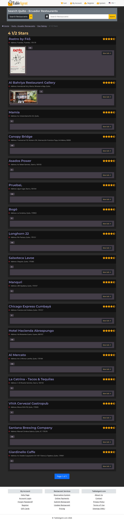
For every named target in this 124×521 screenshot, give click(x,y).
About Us (99, 495)
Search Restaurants (19, 16)
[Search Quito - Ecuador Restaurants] (79, 16)
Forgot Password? (25, 502)
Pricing (62, 508)
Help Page (25, 495)
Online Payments (62, 498)
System (101, 3)
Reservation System (62, 495)
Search (112, 17)
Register (89, 3)
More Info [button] (107, 53)
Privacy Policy (98, 502)
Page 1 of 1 (62, 476)
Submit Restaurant (62, 502)
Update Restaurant (62, 505)
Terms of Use (99, 505)
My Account (76, 3)
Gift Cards (25, 508)
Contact (99, 498)
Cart (64, 3)
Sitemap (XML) (99, 508)
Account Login (25, 498)
